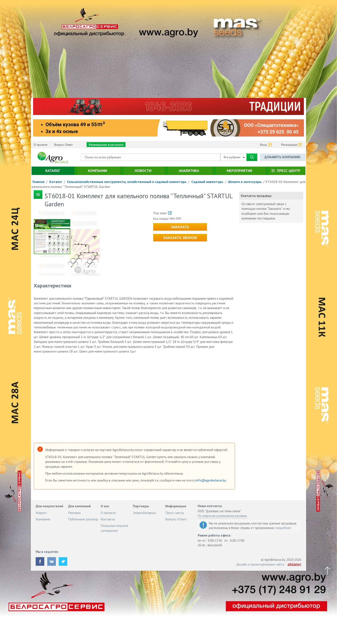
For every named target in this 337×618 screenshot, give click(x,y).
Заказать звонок (180, 237)
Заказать (180, 226)
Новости (143, 170)
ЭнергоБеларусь (144, 513)
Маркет (41, 513)
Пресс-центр (288, 170)
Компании (97, 170)
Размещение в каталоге (106, 145)
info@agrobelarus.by (211, 480)
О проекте (40, 145)
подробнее (283, 528)
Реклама (74, 513)
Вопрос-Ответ (63, 145)
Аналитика (189, 170)
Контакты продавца (256, 196)
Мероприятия (239, 170)
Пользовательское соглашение (114, 527)
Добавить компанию (282, 157)
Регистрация (289, 145)
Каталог (52, 170)
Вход (263, 145)
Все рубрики (234, 157)
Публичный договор (83, 519)
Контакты (108, 519)
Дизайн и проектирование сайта (260, 564)
